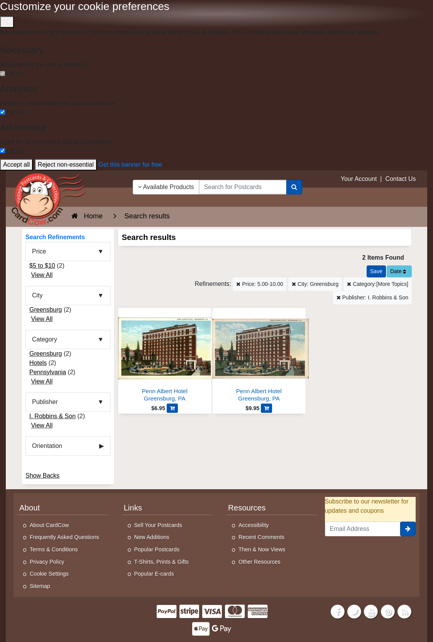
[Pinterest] (388, 611)
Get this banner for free (130, 164)
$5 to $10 (42, 265)
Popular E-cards (154, 574)
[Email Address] (363, 529)
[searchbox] (243, 187)
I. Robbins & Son (52, 416)
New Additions (151, 537)
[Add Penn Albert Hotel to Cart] (172, 408)
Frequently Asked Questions (64, 537)
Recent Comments (261, 537)
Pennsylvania (47, 372)
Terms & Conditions (54, 549)
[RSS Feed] (404, 611)
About (29, 507)
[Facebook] (338, 611)
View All (41, 275)
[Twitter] (354, 611)
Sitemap (40, 586)
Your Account (359, 179)
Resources (247, 507)
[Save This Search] (376, 271)
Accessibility (253, 525)
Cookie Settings (49, 574)
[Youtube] (371, 611)
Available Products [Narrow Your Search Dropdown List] (166, 187)
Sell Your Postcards (158, 525)
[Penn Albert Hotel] (164, 357)
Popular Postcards (157, 549)
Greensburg (45, 309)
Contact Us (400, 179)
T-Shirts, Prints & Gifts (161, 562)
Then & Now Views (261, 549)
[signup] (408, 529)
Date (398, 271)
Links (133, 507)
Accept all (16, 164)
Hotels (38, 363)
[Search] (294, 187)
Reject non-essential (66, 164)
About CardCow (49, 525)
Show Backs (42, 475)
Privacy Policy (47, 562)
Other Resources (259, 562)
